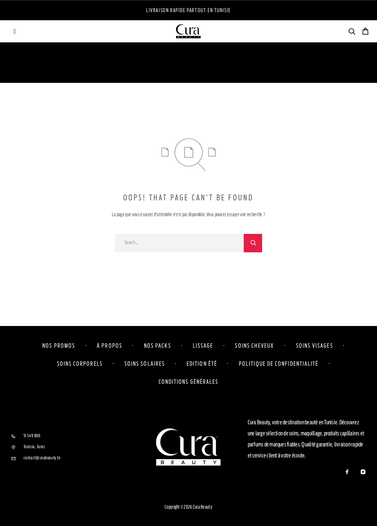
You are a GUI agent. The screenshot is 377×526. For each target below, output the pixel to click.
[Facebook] (347, 472)
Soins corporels (80, 363)
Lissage (203, 345)
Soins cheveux (254, 345)
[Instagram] (363, 472)
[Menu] (14, 31)
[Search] (352, 32)
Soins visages (314, 345)
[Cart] (365, 32)
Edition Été (202, 363)
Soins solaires (144, 363)
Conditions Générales (189, 381)
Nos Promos (58, 345)
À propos (109, 345)
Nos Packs (157, 345)
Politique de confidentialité (278, 363)
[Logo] (188, 31)
